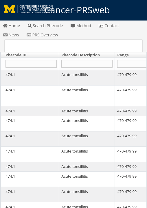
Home (11, 25)
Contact (109, 25)
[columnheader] (30, 55)
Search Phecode (45, 25)
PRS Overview (42, 35)
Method (81, 25)
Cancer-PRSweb (73, 10)
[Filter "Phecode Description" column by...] (86, 64)
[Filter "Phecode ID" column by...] (30, 64)
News (11, 35)
